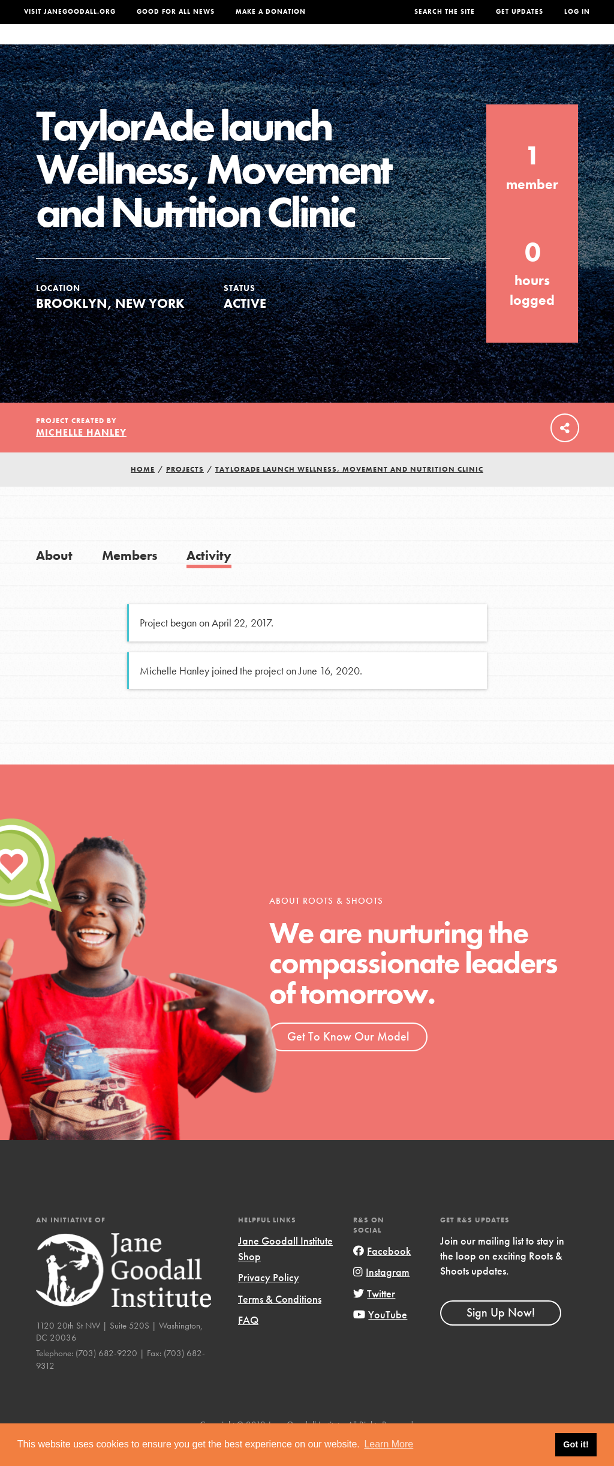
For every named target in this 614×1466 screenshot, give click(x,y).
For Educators (301, 46)
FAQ (248, 1344)
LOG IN (577, 12)
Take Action (553, 46)
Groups (488, 46)
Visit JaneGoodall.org (70, 12)
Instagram (381, 1296)
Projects (436, 46)
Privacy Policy (268, 1301)
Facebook (382, 1275)
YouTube (380, 1338)
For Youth (226, 46)
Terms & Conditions (279, 1323)
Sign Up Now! (500, 1336)
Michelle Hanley (81, 456)
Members (130, 579)
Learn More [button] (388, 1444)
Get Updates (519, 12)
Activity (208, 579)
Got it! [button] (575, 1444)
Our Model (376, 46)
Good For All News (176, 12)
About (174, 46)
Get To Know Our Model (348, 1060)
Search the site (444, 12)
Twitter (374, 1317)
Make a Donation (271, 12)
